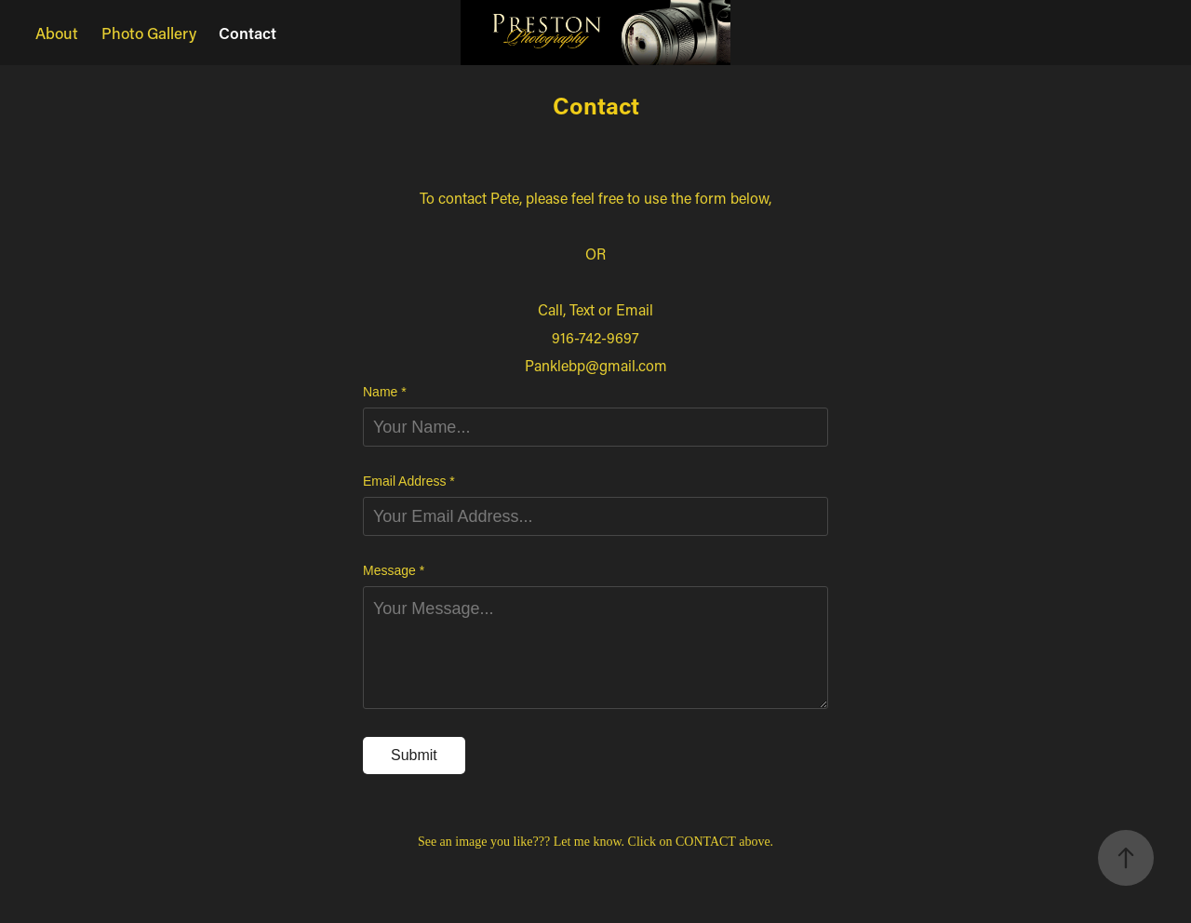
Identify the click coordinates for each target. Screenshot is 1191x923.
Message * (393, 570)
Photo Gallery (148, 32)
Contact (247, 32)
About (56, 32)
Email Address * (409, 481)
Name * (385, 391)
